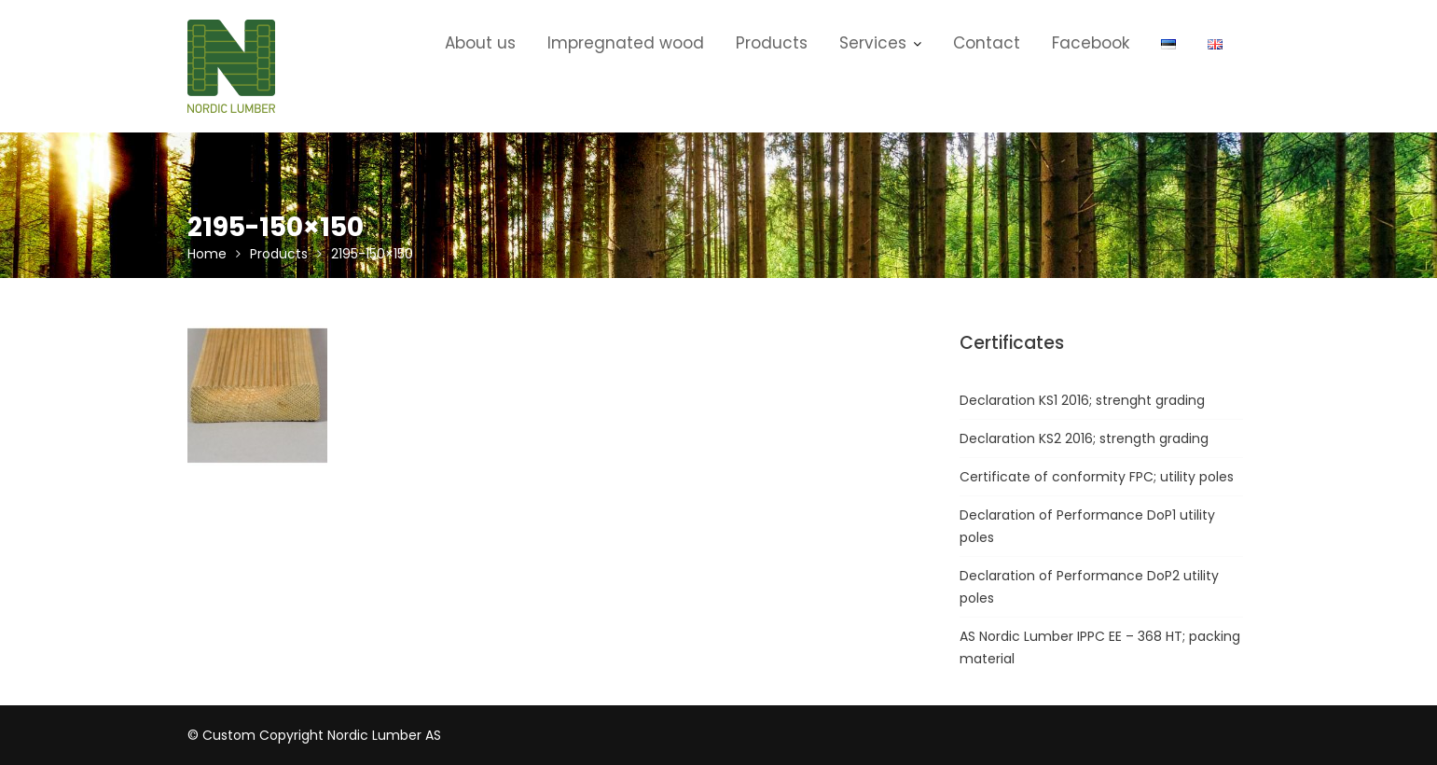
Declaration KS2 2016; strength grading (1084, 438)
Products (772, 43)
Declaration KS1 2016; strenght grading (1082, 400)
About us (480, 43)
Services (872, 43)
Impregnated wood (625, 43)
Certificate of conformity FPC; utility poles (1097, 476)
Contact (986, 43)
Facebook (1090, 43)
